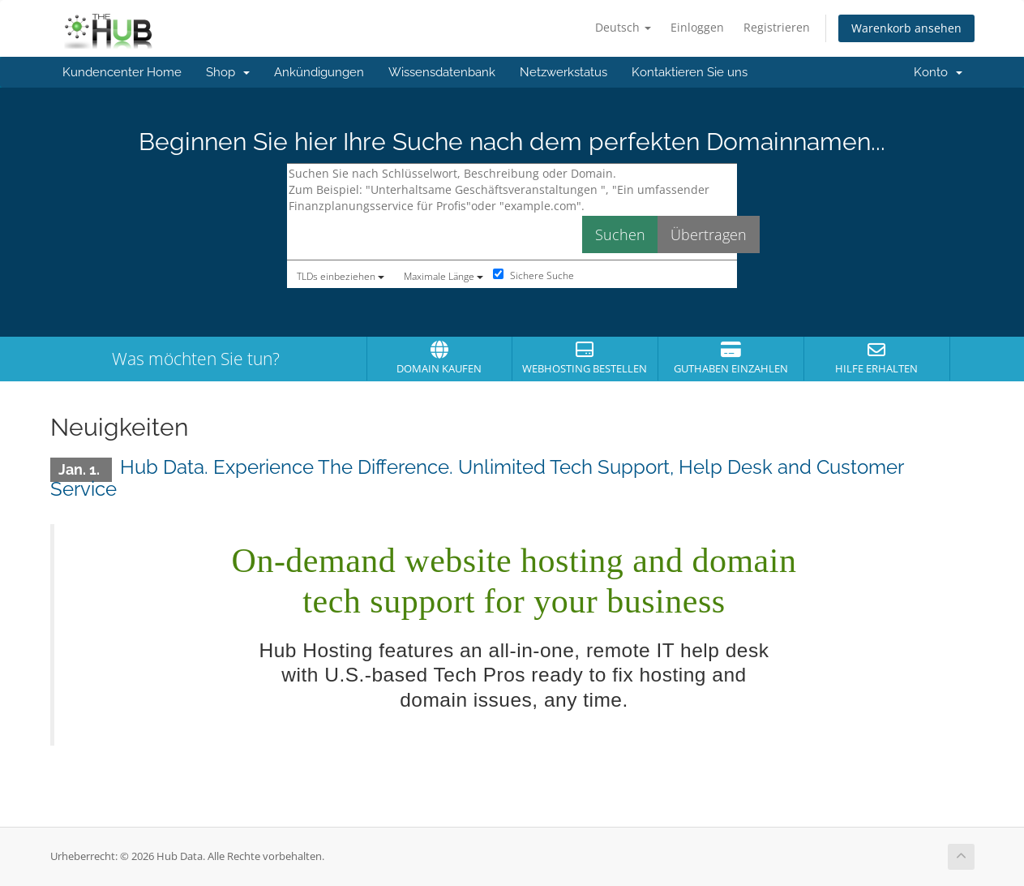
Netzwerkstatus (563, 72)
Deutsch (623, 27)
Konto (938, 72)
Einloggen (697, 27)
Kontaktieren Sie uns (690, 72)
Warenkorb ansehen (906, 28)
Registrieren (776, 27)
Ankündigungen (319, 72)
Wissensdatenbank (441, 72)
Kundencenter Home (122, 72)
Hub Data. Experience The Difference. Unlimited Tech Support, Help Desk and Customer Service (477, 477)
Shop (228, 72)
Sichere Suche (533, 275)
